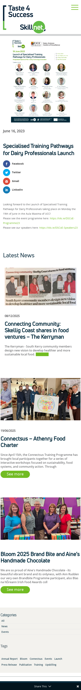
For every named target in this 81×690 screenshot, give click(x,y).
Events (5, 631)
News (4, 626)
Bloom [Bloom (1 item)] (23, 658)
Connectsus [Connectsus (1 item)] (36, 658)
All (2, 620)
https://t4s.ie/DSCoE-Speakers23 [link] (58, 227)
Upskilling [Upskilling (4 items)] (50, 664)
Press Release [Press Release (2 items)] (9, 664)
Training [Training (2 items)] (38, 664)
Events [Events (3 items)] (48, 658)
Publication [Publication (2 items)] (25, 664)
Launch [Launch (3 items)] (58, 658)
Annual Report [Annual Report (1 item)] (9, 658)
